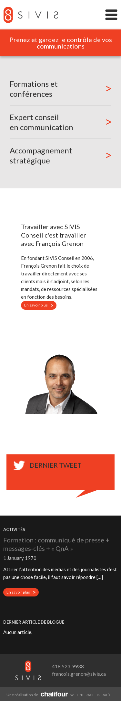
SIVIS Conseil (30, 14)
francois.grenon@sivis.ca (79, 674)
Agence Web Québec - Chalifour (54, 694)
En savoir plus (40, 305)
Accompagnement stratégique (41, 155)
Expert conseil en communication (41, 122)
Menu (111, 14)
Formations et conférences (34, 88)
